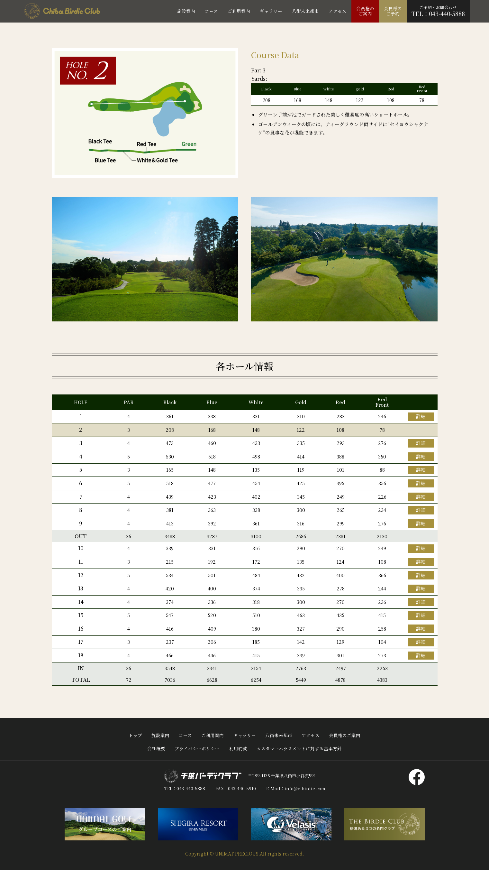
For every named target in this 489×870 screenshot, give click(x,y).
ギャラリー (244, 735)
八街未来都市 (278, 735)
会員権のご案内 (344, 735)
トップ (135, 735)
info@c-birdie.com (305, 788)
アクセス (311, 735)
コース (185, 735)
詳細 (421, 416)
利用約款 (238, 748)
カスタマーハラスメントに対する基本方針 (299, 748)
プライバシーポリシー (197, 748)
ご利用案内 (212, 735)
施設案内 (160, 735)
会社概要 (156, 748)
